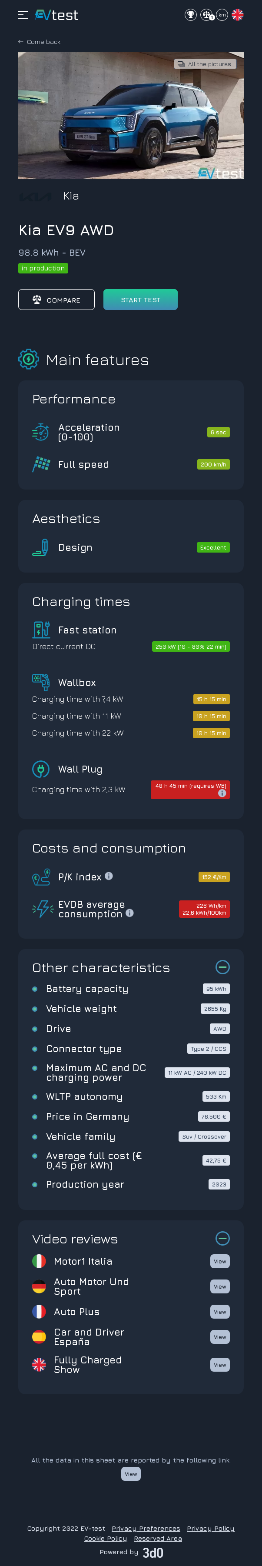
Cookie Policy (105, 1538)
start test (140, 299)
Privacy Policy (211, 1528)
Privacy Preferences (146, 1528)
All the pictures (209, 63)
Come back (43, 41)
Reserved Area (158, 1538)
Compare (56, 299)
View (220, 1261)
